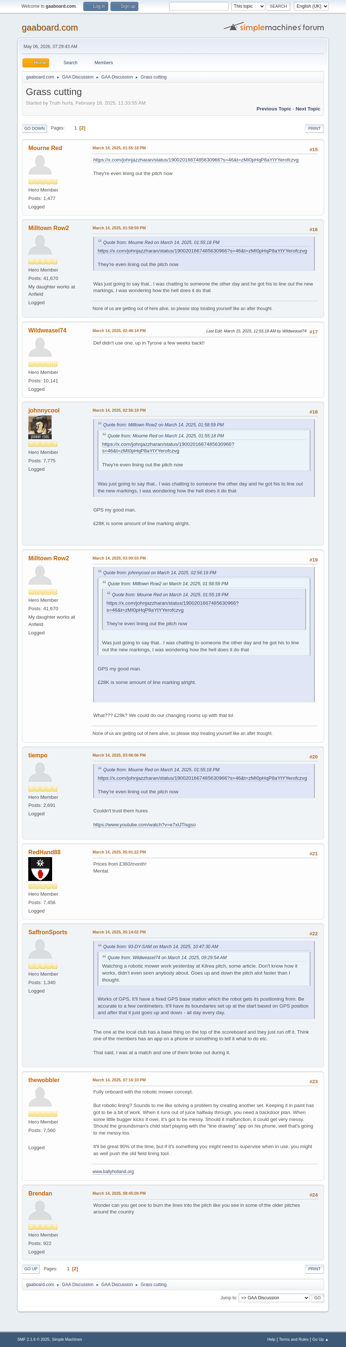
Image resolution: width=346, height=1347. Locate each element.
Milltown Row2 (48, 228)
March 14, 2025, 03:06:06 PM (119, 755)
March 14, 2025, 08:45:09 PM (119, 1193)
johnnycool (43, 410)
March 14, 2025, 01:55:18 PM (119, 148)
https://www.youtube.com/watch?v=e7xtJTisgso (144, 824)
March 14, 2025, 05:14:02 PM (119, 932)
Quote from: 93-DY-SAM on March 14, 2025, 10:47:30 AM (160, 946)
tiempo (37, 755)
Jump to (228, 1297)
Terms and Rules (294, 1339)
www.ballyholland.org (113, 1171)
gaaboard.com (50, 27)
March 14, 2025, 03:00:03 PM (119, 558)
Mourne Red (45, 148)
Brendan (40, 1193)
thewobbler (43, 1080)
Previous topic (273, 109)
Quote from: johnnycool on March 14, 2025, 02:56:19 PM (159, 572)
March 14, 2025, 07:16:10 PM (119, 1080)
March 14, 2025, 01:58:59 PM (119, 228)
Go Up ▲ (320, 1339)
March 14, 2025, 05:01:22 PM (119, 852)
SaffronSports (48, 932)
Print (314, 128)
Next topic (308, 109)
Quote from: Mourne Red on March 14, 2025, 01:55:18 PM (161, 242)
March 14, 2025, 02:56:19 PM (119, 410)
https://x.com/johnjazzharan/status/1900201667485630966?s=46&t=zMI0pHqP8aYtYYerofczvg (196, 160)
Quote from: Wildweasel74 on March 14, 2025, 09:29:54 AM (167, 957)
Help (271, 1339)
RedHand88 (44, 852)
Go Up (30, 1269)
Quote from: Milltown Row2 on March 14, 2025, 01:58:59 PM (163, 424)
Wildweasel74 (47, 330)
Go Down (34, 128)
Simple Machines (67, 1339)
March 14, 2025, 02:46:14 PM (119, 330)
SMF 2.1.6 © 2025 (33, 1339)
